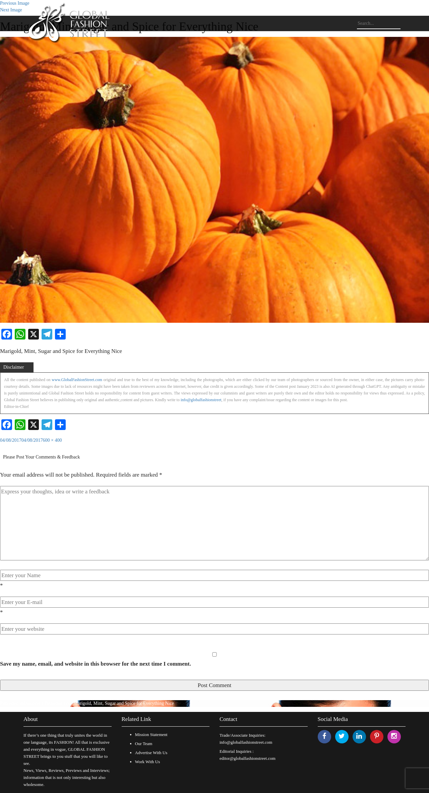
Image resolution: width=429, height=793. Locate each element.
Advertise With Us (151, 752)
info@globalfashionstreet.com (246, 742)
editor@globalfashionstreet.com (247, 758)
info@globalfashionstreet (201, 400)
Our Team (143, 743)
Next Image (11, 9)
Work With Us (147, 761)
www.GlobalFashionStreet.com (77, 379)
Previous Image (14, 3)
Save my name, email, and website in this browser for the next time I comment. (95, 664)
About (30, 719)
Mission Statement (151, 734)
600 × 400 (52, 440)
